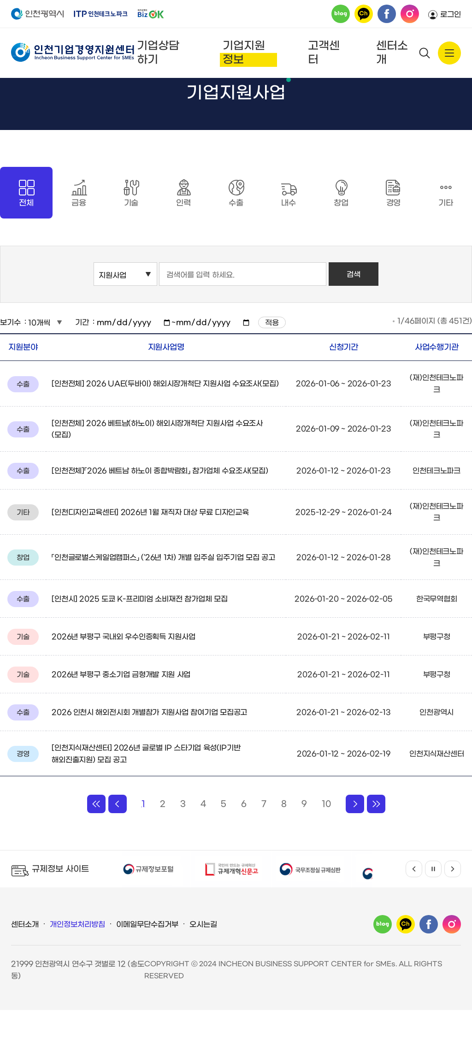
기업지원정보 (244, 53)
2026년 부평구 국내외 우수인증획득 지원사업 (123, 683)
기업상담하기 (158, 53)
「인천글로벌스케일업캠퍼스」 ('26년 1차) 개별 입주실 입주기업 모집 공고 (163, 604)
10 (326, 851)
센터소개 (392, 53)
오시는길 (203, 971)
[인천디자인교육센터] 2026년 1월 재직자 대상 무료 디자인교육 (150, 559)
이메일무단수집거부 (147, 971)
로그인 (450, 14)
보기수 (10, 369)
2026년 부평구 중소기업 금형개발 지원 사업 (121, 721)
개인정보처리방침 (77, 971)
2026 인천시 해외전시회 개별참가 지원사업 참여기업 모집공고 (149, 759)
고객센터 (324, 53)
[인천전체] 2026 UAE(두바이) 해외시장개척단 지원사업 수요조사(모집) (165, 430)
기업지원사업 (188, 90)
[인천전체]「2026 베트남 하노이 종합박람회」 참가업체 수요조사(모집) (160, 518)
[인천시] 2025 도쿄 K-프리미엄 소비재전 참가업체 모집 (139, 646)
